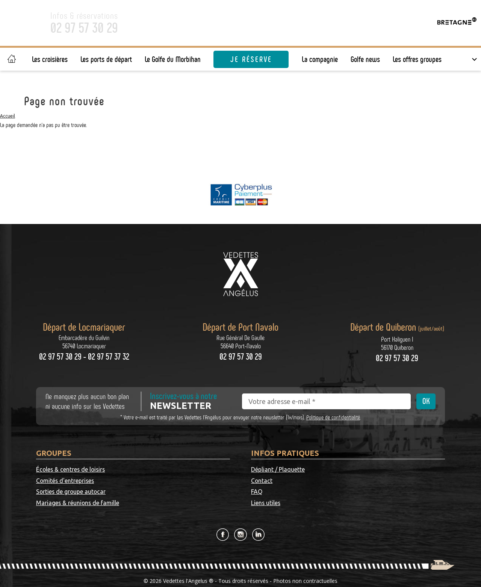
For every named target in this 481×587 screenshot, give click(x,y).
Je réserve (251, 59)
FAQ (256, 481)
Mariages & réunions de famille (175, 481)
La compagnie (320, 59)
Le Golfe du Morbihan (173, 59)
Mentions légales (240, 566)
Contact (359, 469)
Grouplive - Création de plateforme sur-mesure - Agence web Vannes (244, 575)
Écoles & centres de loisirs (71, 469)
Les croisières (50, 59)
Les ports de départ (106, 59)
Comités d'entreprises (162, 469)
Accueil (7, 115)
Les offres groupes (417, 59)
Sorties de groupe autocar (71, 481)
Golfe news (365, 59)
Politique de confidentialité (333, 417)
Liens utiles (363, 481)
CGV (271, 566)
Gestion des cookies (305, 566)
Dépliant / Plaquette (278, 469)
